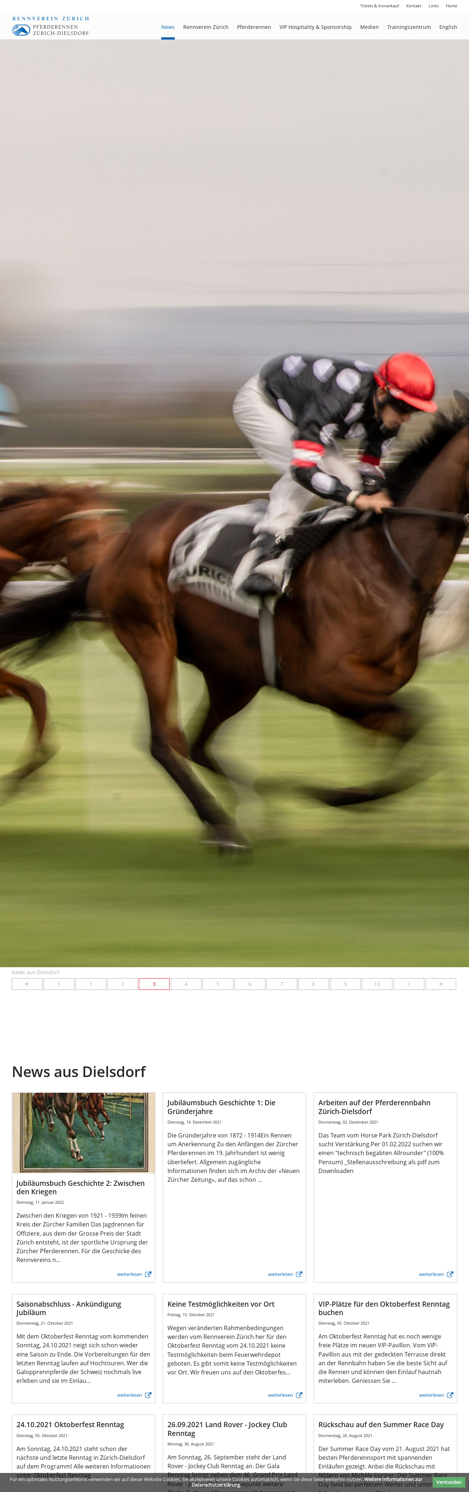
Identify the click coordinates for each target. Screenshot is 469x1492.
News (168, 26)
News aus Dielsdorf (35, 972)
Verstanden (449, 1482)
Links (434, 5)
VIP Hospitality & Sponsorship (316, 26)
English (448, 26)
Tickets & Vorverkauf (379, 5)
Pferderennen (254, 26)
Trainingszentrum (409, 26)
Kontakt (413, 5)
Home (451, 5)
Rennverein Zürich (206, 26)
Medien (369, 26)
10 (377, 983)
